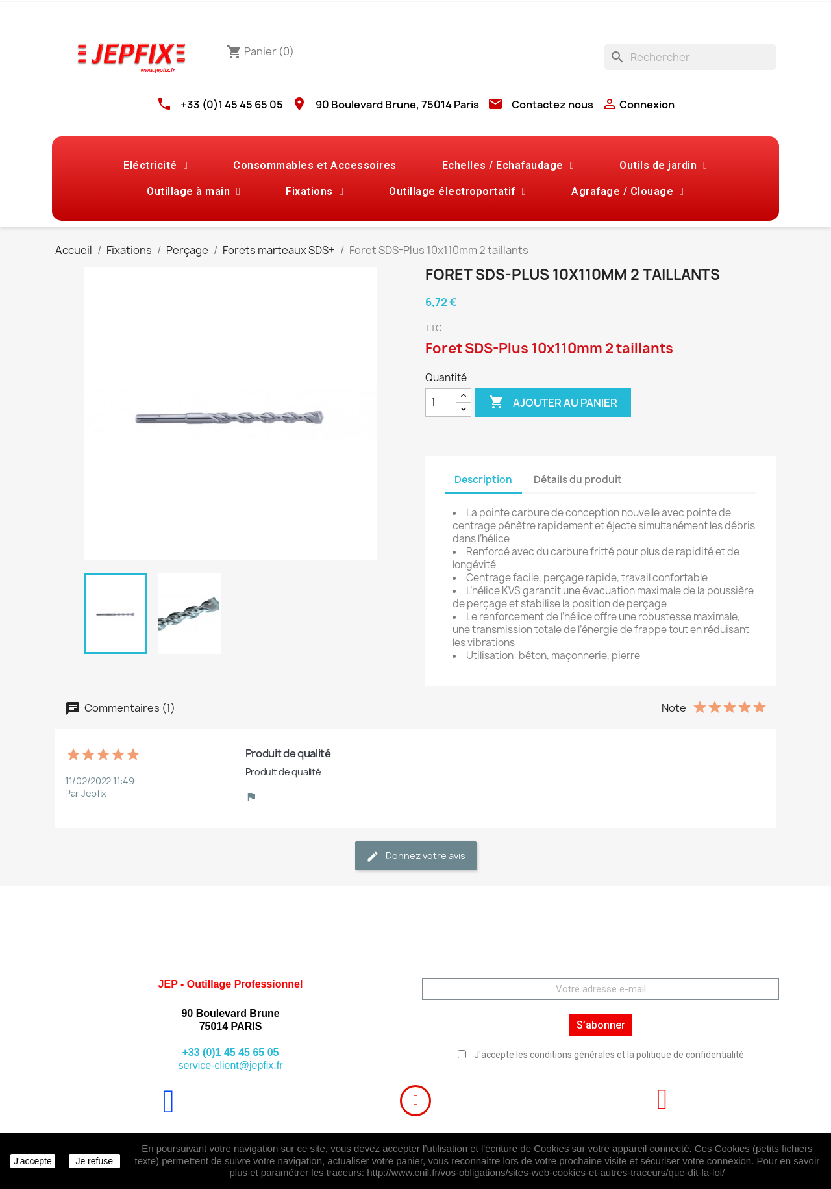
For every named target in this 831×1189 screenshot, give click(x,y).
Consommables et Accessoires (315, 165)
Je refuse (94, 1161)
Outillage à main (193, 191)
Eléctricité (155, 165)
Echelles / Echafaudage (508, 165)
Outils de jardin (663, 165)
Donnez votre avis (415, 856)
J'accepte (33, 1161)
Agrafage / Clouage (627, 191)
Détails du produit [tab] (578, 479)
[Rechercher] (690, 57)
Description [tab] (483, 479)
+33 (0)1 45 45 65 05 (231, 104)
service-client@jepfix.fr (230, 1065)
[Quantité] (440, 402)
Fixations (314, 191)
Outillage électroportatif (457, 191)
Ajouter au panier (553, 402)
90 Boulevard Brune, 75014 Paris (397, 104)
